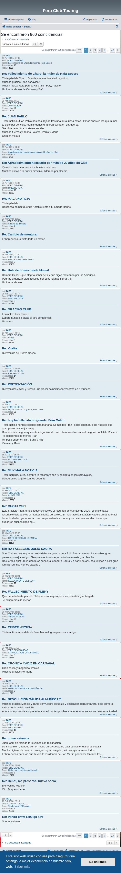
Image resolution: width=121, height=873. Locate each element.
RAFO (8, 56)
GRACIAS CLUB (15, 299)
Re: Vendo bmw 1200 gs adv (22, 816)
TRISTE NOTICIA (16, 617)
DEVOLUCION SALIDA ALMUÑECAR (25, 688)
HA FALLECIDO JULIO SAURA (22, 538)
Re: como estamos (15, 738)
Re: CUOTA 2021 (14, 506)
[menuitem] (32, 19)
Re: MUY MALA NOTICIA (20, 470)
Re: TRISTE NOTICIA (17, 627)
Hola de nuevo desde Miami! (21, 259)
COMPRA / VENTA (15, 804)
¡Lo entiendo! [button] (98, 861)
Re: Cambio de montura (19, 234)
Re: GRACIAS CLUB (16, 309)
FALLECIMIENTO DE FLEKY (21, 581)
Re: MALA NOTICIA (16, 198)
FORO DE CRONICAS (17, 650)
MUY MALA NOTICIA (18, 459)
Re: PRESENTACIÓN (17, 384)
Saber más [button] (22, 866)
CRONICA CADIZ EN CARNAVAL (23, 653)
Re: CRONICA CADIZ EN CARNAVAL (28, 663)
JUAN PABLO (14, 106)
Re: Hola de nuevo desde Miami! (25, 270)
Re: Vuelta (9, 348)
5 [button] (104, 50)
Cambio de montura (17, 224)
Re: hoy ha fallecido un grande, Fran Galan (33, 420)
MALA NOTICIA (15, 188)
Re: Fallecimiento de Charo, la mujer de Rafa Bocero (40, 73)
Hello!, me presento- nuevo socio (23, 770)
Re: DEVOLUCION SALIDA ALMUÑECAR (31, 699)
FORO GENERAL (15, 60)
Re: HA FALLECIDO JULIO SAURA (27, 548)
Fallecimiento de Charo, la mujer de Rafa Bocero (30, 63)
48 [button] (112, 50)
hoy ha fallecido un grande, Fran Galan (25, 409)
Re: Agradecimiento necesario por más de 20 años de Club (45, 162)
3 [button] (95, 50)
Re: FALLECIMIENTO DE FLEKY (25, 591)
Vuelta (11, 338)
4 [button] (99, 50)
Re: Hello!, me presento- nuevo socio (29, 781)
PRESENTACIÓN (16, 373)
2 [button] (90, 50)
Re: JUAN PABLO (15, 116)
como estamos (14, 727)
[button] (79, 50)
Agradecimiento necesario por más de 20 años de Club (33, 152)
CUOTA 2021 (14, 495)
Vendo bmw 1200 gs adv (19, 806)
